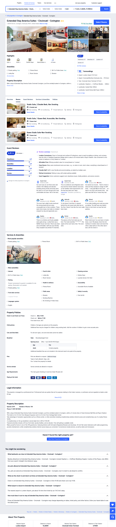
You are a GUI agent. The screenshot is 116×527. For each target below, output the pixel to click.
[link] (80, 3)
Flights (19, 3)
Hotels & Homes (29, 3)
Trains (39, 3)
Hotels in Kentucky (59, 512)
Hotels (35, 512)
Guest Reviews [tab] (28, 99)
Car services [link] (47, 3)
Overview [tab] (10, 99)
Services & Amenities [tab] (43, 99)
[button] (55, 3)
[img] (27, 39)
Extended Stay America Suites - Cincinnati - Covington (33, 20)
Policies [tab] (55, 99)
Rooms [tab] (18, 99)
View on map (81, 93)
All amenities (10, 76)
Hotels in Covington (71, 512)
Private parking (12, 241)
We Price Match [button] (87, 23)
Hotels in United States (45, 512)
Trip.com (29, 512)
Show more (10, 85)
